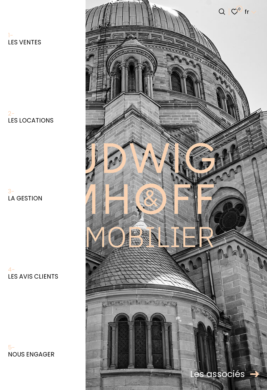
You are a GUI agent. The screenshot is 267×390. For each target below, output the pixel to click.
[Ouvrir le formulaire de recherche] (221, 11)
